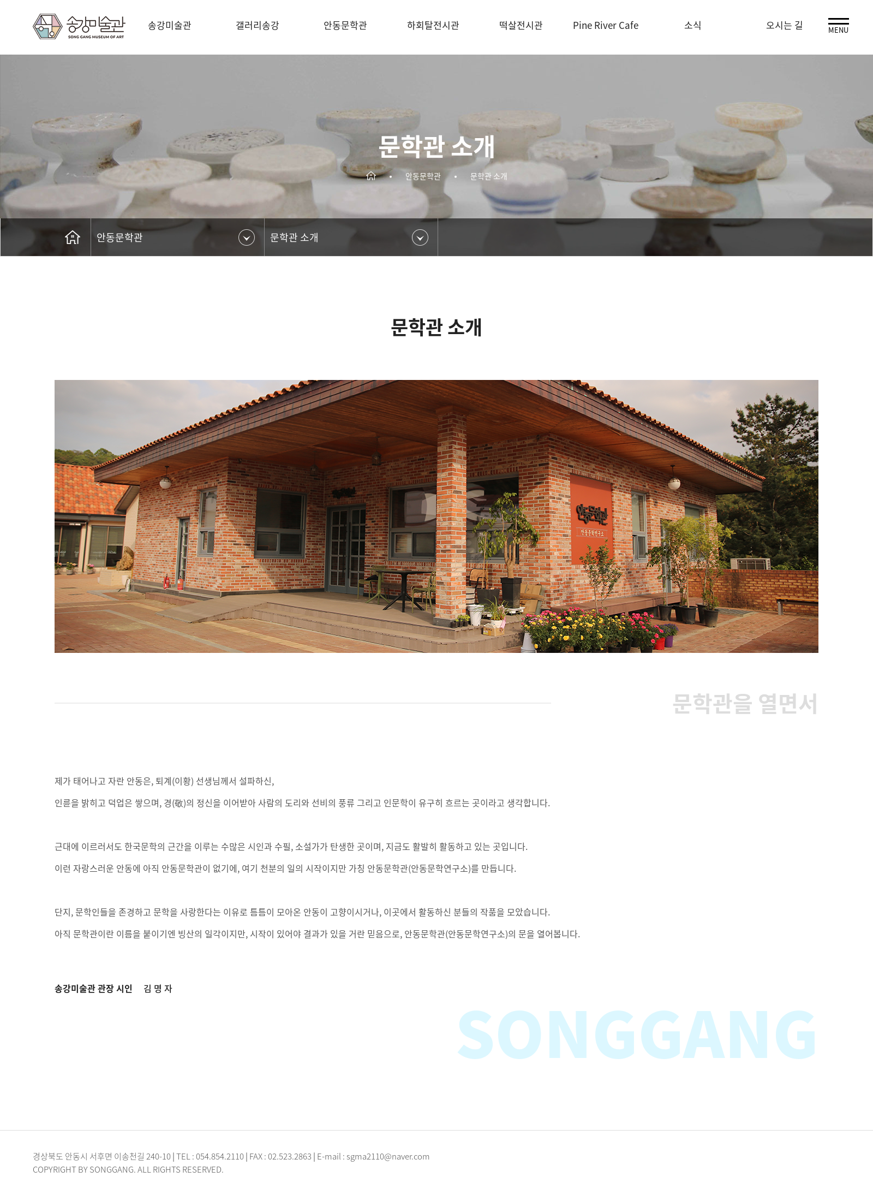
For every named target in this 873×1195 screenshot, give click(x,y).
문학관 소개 (294, 237)
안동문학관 (120, 237)
